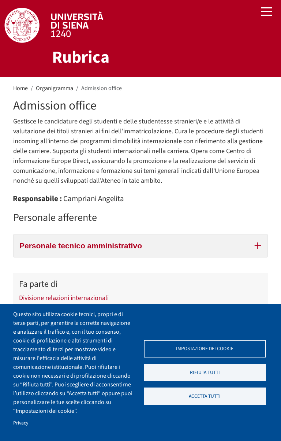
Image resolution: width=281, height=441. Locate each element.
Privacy (20, 422)
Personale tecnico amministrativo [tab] (140, 244)
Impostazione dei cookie (204, 348)
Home (20, 88)
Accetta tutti (205, 396)
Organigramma (54, 88)
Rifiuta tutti (205, 372)
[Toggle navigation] (267, 12)
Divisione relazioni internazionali (64, 298)
